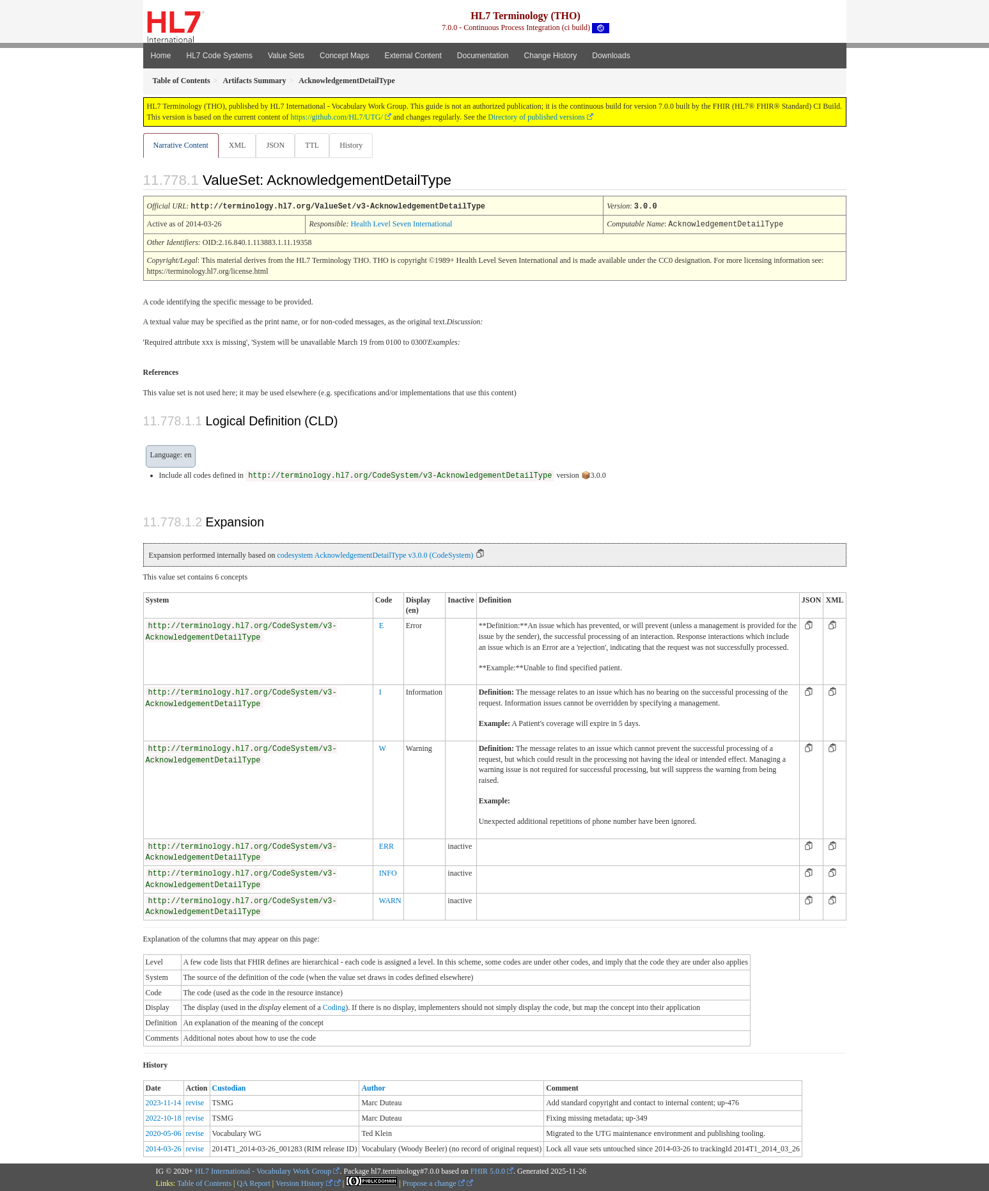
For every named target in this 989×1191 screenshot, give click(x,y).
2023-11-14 (164, 1102)
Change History (550, 55)
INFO (388, 872)
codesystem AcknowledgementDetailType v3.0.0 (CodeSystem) (375, 554)
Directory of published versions (536, 117)
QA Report (253, 1182)
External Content (412, 55)
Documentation (483, 55)
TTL (316, 145)
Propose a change (434, 1182)
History (356, 145)
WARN (389, 899)
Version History (304, 1182)
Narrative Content (180, 145)
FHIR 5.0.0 (488, 1170)
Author (373, 1087)
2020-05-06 (164, 1132)
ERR (386, 845)
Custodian (229, 1087)
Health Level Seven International (401, 223)
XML (238, 145)
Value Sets (286, 55)
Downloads (611, 55)
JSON (278, 145)
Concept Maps (344, 55)
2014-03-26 (164, 1148)
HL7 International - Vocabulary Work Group (263, 1170)
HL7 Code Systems (220, 55)
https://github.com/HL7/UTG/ (336, 117)
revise (195, 1102)
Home (161, 55)
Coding (334, 1006)
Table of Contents (204, 1182)
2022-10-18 (164, 1117)
